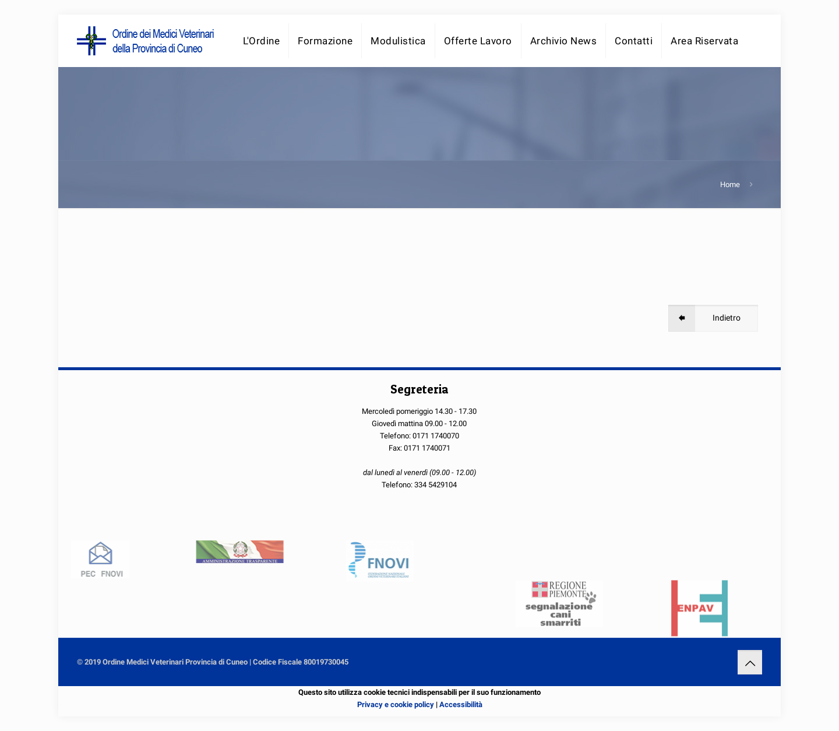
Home (730, 184)
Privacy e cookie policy (395, 704)
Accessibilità (460, 704)
